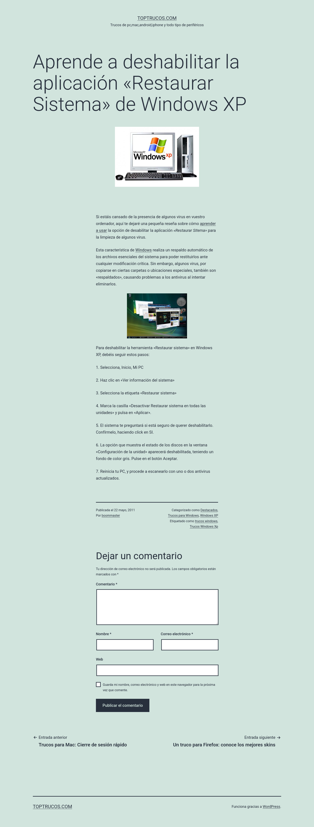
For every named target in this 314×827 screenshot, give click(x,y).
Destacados (208, 510)
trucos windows (206, 521)
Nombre (103, 634)
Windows (143, 250)
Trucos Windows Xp (204, 526)
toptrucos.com (157, 18)
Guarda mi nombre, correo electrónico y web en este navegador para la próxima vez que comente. (159, 687)
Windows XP (209, 515)
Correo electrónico (177, 634)
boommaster (111, 515)
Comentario (106, 584)
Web (99, 659)
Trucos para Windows (183, 515)
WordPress (271, 806)
